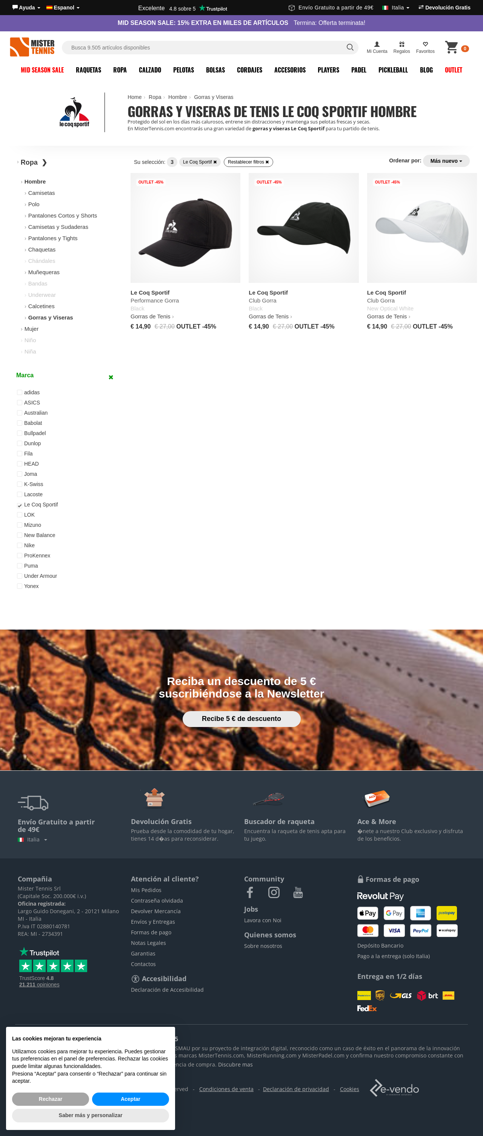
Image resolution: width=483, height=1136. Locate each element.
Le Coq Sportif (200, 162)
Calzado (150, 69)
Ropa (120, 69)
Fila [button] (25, 454)
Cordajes (249, 69)
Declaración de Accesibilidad (167, 989)
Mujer (32, 329)
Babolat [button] (29, 423)
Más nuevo (446, 161)
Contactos (143, 964)
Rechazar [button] (50, 1099)
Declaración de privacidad (296, 1089)
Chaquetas (42, 249)
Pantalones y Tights (53, 238)
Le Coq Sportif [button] (37, 505)
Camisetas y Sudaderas (58, 227)
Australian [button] (32, 413)
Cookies (349, 1089)
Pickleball (393, 69)
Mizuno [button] (29, 525)
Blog (426, 69)
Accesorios (290, 69)
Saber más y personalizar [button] (91, 1115)
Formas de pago (151, 932)
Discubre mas (235, 1064)
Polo (34, 204)
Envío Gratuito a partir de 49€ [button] (349, 7)
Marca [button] (25, 375)
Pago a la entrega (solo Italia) (393, 956)
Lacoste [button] (30, 494)
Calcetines (41, 306)
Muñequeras (44, 272)
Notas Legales (148, 942)
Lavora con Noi (262, 920)
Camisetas (41, 193)
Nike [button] (26, 545)
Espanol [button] (63, 8)
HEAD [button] (28, 464)
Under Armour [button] (37, 576)
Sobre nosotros (263, 945)
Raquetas (88, 69)
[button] (26, 7)
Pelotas (183, 69)
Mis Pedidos (146, 890)
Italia (32, 839)
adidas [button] (28, 392)
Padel (358, 69)
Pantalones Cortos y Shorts (62, 215)
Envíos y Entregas (153, 921)
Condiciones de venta (226, 1089)
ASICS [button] (28, 403)
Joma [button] (27, 474)
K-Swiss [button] (30, 484)
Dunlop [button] (29, 443)
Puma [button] (27, 566)
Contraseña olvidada (157, 900)
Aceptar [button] (130, 1099)
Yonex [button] (27, 586)
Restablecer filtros (248, 162)
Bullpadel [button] (31, 433)
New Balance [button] (36, 535)
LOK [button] (26, 515)
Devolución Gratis (444, 8)
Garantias (143, 953)
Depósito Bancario (380, 945)
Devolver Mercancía (156, 911)
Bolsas (215, 69)
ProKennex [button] (33, 556)
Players (328, 69)
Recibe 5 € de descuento (241, 718)
